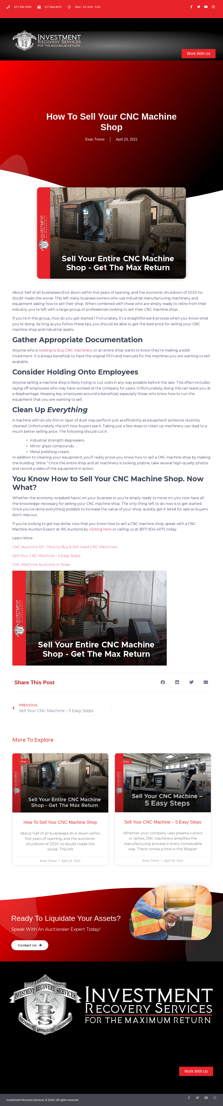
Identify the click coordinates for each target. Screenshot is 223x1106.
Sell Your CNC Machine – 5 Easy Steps (46, 556)
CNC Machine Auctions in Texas (41, 564)
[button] (163, 682)
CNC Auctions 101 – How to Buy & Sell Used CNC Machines (64, 547)
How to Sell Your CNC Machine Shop (60, 822)
